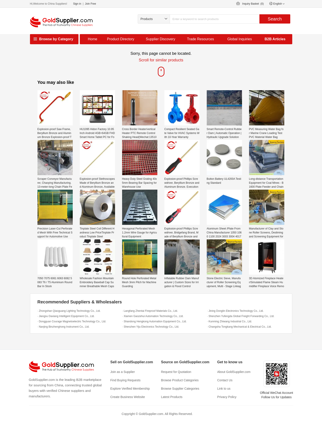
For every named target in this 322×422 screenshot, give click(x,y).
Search (275, 19)
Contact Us (225, 380)
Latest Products (171, 397)
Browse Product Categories (180, 380)
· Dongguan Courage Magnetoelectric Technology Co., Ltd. (71, 321)
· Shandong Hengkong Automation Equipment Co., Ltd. (154, 321)
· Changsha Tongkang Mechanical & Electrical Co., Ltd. (239, 326)
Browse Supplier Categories (180, 388)
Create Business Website (127, 397)
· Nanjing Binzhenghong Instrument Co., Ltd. (63, 326)
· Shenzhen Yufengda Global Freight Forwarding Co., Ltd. (240, 316)
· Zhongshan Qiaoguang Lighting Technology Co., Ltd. (69, 310)
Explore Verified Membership (130, 388)
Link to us (224, 388)
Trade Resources (200, 39)
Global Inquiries (239, 39)
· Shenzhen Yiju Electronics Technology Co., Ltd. (150, 326)
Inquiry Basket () (253, 3)
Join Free (90, 3)
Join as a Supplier (122, 372)
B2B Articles (275, 39)
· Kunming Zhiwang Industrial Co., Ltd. (229, 321)
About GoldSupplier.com (234, 372)
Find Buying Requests (125, 380)
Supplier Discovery (160, 39)
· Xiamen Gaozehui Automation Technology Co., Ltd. (153, 316)
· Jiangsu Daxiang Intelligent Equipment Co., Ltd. (66, 316)
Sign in (77, 3)
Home (92, 39)
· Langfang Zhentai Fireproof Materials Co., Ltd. (150, 310)
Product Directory (120, 39)
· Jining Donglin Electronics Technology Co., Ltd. (235, 310)
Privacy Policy (226, 397)
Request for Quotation (176, 372)
